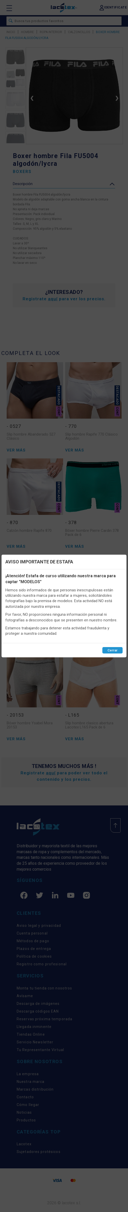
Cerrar (112, 650)
